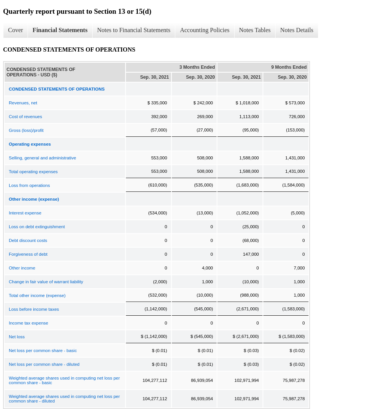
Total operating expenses (33, 171)
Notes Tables (255, 30)
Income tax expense (28, 323)
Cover (15, 30)
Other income (22, 268)
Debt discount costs (28, 240)
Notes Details (296, 30)
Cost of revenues (25, 116)
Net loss (17, 336)
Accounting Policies (204, 30)
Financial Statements (60, 30)
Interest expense (25, 213)
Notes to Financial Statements (134, 30)
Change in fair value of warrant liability (46, 281)
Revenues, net (23, 103)
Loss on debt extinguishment (37, 226)
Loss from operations (29, 185)
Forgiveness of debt (28, 254)
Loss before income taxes (34, 309)
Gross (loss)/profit (26, 130)
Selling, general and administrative (42, 158)
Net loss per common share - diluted (44, 364)
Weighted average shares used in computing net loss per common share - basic (64, 380)
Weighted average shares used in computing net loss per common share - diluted (64, 398)
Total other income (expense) (37, 295)
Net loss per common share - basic (43, 350)
